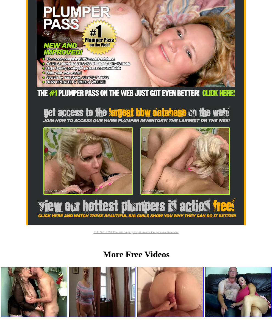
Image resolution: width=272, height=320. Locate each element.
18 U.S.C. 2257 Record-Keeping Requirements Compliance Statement (136, 232)
